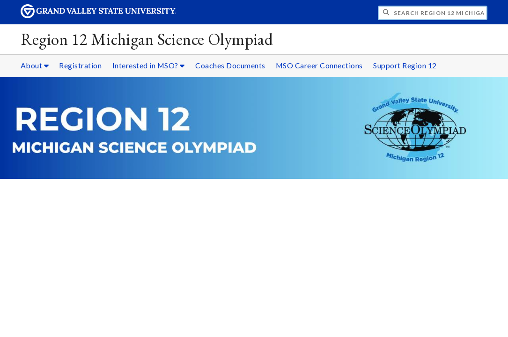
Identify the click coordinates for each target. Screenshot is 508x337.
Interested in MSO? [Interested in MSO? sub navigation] (148, 65)
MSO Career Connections (319, 65)
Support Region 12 (405, 65)
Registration (80, 65)
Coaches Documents (230, 65)
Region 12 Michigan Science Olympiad (147, 39)
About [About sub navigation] (35, 65)
